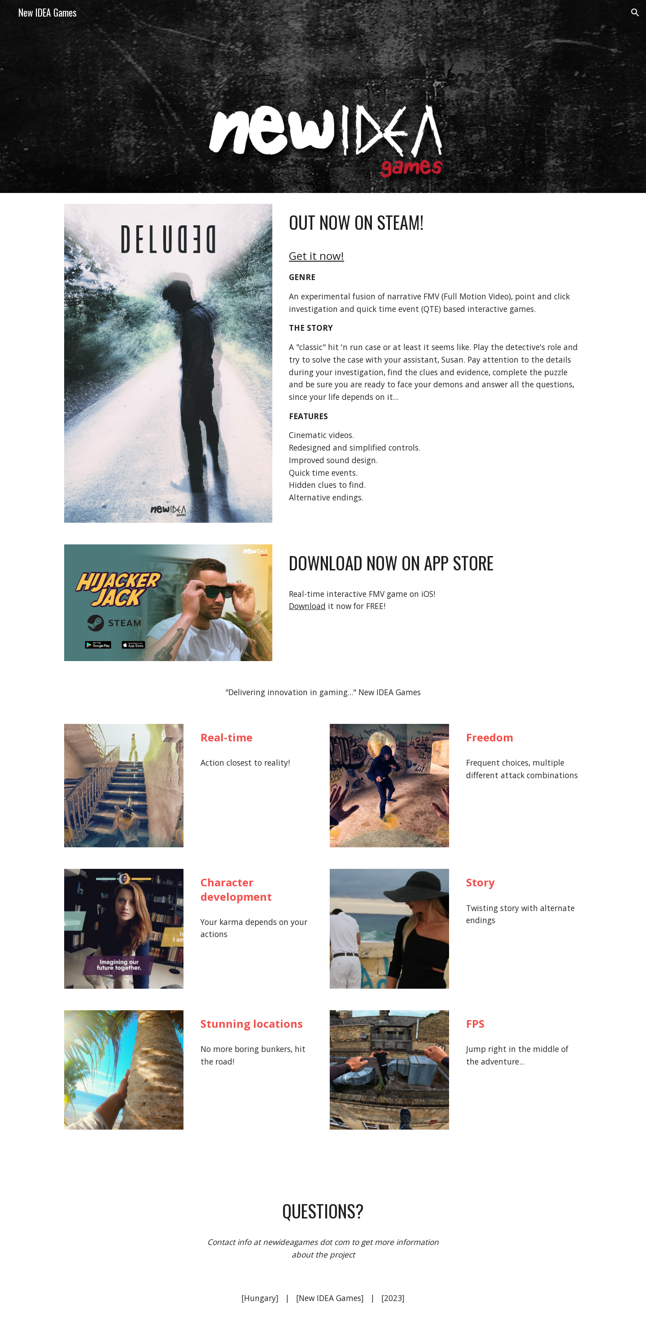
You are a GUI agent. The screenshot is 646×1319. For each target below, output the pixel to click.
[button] (635, 12)
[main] (433, 222)
